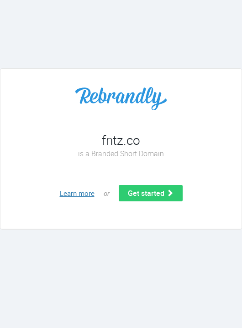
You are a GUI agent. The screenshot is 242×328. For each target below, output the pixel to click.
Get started (151, 193)
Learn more (77, 193)
